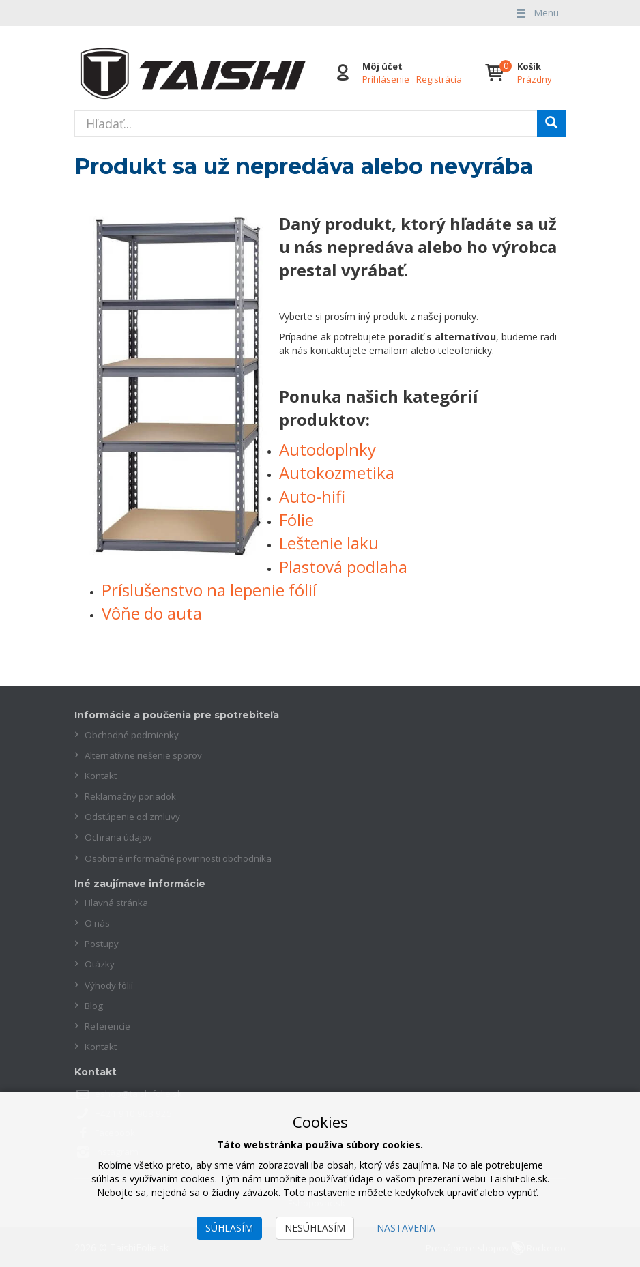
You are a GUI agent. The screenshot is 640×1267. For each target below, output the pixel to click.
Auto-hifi (312, 496)
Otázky (100, 963)
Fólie (296, 519)
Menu (536, 12)
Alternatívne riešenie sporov (146, 754)
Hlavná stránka (117, 901)
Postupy (103, 942)
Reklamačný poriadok (132, 795)
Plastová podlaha (343, 566)
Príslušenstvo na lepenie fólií (209, 590)
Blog (95, 1003)
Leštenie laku (329, 542)
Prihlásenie (385, 79)
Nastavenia (406, 1227)
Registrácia (438, 79)
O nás (98, 922)
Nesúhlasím (315, 1227)
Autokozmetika (336, 472)
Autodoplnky (327, 449)
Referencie (108, 1024)
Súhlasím (229, 1227)
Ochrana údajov (120, 836)
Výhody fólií (110, 983)
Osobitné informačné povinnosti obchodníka (182, 857)
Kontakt (102, 775)
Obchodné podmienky (133, 734)
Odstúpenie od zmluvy (134, 816)
